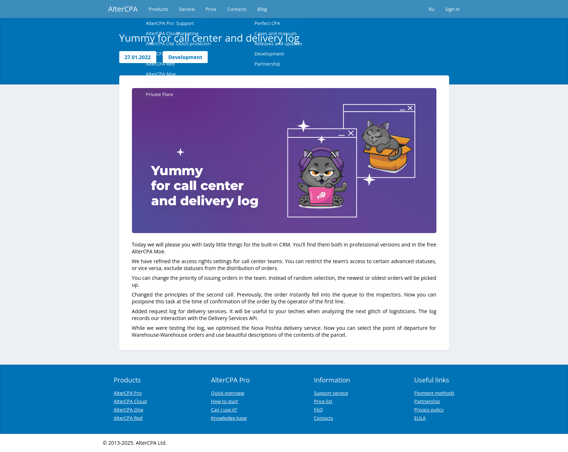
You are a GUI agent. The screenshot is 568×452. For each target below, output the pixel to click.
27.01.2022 (138, 57)
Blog (262, 9)
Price (211, 9)
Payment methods (434, 393)
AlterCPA (123, 9)
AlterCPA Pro (128, 393)
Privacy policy (429, 409)
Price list (323, 401)
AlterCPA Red (128, 418)
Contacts (236, 9)
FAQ (318, 409)
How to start (224, 401)
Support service (331, 393)
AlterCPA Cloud (130, 401)
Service (187, 9)
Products (158, 9)
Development (185, 57)
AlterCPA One (129, 409)
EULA (420, 418)
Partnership (427, 401)
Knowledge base (229, 418)
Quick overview (227, 393)
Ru (431, 9)
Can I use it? (224, 409)
